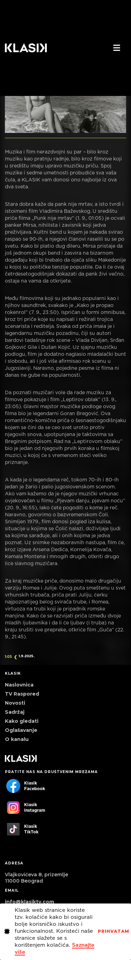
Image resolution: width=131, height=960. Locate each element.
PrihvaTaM (113, 931)
